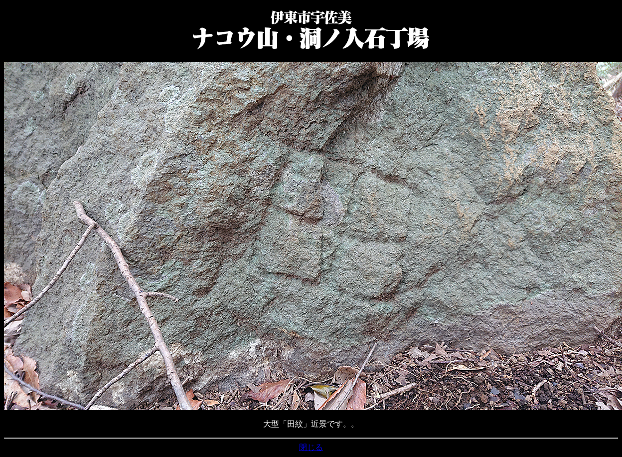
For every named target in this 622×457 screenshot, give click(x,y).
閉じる (311, 447)
